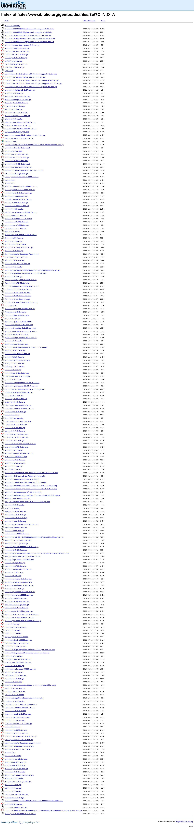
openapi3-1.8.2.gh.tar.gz (16, 543)
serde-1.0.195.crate (14, 672)
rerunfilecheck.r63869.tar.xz (18, 640)
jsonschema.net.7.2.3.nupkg (17, 376)
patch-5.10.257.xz (13, 576)
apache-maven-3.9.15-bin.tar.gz (19, 138)
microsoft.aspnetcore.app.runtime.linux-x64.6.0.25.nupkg (31, 473)
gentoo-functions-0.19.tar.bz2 (19, 325)
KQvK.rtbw (9, 71)
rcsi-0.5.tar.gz (12, 624)
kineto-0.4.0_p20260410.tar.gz (19, 392)
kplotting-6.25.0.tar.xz (16, 399)
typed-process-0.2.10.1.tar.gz (19, 740)
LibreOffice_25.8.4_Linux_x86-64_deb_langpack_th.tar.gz (31, 87)
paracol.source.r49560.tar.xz (18, 569)
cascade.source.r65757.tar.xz (18, 199)
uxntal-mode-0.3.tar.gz (15, 762)
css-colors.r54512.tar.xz (16, 222)
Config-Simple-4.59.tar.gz (17, 51)
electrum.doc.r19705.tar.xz (17, 264)
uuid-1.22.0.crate (13, 756)
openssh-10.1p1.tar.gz (15, 563)
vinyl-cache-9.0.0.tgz (15, 765)
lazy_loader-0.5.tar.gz (15, 411)
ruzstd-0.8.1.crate (13, 656)
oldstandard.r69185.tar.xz (17, 534)
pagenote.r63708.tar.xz (15, 566)
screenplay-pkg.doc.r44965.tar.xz (20, 669)
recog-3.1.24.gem (12, 630)
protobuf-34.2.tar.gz (14, 588)
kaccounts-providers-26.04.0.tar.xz (21, 386)
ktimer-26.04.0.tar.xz (15, 402)
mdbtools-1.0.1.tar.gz (15, 460)
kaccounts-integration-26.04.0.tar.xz (22, 383)
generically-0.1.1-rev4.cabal (18, 321)
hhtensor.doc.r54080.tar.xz (17, 354)
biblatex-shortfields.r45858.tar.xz (21, 186)
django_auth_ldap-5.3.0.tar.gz (19, 247)
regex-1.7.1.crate (13, 633)
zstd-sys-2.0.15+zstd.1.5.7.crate (20, 814)
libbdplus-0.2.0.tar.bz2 (16, 424)
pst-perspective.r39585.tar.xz (19, 595)
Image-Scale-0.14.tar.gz (16, 64)
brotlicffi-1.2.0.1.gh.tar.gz (18, 193)
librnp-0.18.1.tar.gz (14, 440)
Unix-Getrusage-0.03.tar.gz (17, 116)
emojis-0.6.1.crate (13, 267)
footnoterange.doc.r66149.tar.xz (20, 309)
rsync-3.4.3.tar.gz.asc (15, 646)
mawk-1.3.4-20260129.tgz (16, 457)
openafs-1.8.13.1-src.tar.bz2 (18, 540)
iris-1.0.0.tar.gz (13, 370)
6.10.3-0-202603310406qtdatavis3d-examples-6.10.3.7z (29, 29)
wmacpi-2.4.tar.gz (13, 785)
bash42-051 (9, 183)
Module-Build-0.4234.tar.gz (17, 96)
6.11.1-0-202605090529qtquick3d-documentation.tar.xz (29, 42)
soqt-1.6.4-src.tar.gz (15, 688)
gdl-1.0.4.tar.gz (12, 318)
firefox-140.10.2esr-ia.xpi (17, 292)
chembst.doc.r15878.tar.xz (17, 206)
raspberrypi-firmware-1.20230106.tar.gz (23, 621)
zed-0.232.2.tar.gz (13, 804)
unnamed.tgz (10, 752)
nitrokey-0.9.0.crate (14, 505)
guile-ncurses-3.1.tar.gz (16, 344)
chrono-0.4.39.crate (14, 209)
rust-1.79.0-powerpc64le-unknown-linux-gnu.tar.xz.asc (30, 650)
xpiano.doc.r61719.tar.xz (16, 794)
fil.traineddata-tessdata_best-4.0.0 (21, 286)
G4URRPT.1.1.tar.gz (13, 61)
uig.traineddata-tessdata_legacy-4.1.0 (22, 743)
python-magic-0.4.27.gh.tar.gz (19, 611)
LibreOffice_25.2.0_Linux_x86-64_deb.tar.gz (25, 77)
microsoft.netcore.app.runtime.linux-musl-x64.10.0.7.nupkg (32, 495)
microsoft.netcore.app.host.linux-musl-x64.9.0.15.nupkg (31, 489)
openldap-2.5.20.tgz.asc (16, 550)
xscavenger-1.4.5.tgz (14, 797)
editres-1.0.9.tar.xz (14, 260)
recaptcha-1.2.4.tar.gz (15, 627)
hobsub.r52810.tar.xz (14, 357)
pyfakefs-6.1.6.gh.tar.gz (16, 608)
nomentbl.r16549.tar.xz (15, 511)
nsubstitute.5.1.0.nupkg (16, 518)
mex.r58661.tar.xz (13, 469)
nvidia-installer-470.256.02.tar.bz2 (21, 524)
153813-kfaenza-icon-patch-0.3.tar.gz (22, 45)
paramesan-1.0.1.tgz (14, 572)
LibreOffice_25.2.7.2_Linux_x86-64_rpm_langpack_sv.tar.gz (32, 80)
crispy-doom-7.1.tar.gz (15, 215)
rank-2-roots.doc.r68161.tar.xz (19, 617)
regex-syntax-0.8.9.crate (16, 637)
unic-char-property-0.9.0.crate (19, 746)
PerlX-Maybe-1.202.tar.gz (16, 103)
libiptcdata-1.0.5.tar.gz (16, 434)
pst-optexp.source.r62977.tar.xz (20, 592)
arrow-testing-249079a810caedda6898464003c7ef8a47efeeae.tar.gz (34, 145)
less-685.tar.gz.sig (14, 418)
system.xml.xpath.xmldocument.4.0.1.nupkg (24, 698)
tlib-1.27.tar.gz (12, 727)
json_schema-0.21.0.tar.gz (17, 373)
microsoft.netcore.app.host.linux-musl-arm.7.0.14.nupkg (31, 485)
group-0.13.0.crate (13, 341)
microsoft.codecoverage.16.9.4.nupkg (21, 479)
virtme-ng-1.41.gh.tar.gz (16, 769)
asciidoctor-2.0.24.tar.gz (17, 157)
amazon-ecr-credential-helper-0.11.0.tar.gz (25, 135)
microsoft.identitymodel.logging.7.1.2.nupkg (25, 482)
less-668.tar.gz (12, 415)
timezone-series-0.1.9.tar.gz (18, 723)
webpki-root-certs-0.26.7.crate (19, 775)
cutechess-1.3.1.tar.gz (15, 228)
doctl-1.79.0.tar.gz (14, 251)
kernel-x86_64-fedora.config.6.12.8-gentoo (24, 389)
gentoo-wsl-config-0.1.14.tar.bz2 (20, 328)
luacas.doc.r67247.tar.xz (16, 447)
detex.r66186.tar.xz (14, 238)
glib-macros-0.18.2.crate (16, 334)
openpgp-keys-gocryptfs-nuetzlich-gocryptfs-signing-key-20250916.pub (37, 553)
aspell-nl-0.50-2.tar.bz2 (16, 161)
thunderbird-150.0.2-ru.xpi (17, 717)
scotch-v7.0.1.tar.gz (14, 666)
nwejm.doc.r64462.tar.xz (16, 527)
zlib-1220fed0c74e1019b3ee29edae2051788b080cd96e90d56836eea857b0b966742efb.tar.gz (43, 810)
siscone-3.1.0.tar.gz (14, 678)
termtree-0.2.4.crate (14, 701)
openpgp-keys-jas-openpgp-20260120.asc (22, 556)
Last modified (89, 20)
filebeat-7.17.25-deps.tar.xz (18, 289)
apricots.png (10, 141)
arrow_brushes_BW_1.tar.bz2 (17, 148)
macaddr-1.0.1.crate (14, 450)
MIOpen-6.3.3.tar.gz (14, 93)
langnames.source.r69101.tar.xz (19, 408)
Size (103, 20)
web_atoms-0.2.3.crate (15, 772)
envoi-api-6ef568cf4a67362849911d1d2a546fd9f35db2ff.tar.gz (32, 270)
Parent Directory (12, 25)
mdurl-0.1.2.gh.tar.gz (15, 463)
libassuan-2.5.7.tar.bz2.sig (18, 421)
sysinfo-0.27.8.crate (14, 695)
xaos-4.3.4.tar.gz (13, 788)
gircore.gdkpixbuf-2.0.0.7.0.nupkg (20, 331)
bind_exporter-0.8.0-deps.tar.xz (20, 190)
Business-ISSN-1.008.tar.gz (17, 48)
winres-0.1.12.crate (14, 778)
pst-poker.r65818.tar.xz (16, 598)
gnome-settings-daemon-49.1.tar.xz (20, 337)
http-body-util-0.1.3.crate (17, 360)
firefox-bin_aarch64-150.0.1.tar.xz (21, 302)
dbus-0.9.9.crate (12, 231)
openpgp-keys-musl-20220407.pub (19, 559)
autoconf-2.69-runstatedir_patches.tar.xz (24, 170)
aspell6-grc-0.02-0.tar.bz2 (17, 164)
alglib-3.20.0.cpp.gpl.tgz (17, 132)
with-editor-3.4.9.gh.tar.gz (18, 781)
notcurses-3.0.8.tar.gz (15, 514)
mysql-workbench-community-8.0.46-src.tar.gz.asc (27, 502)
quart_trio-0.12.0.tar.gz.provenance (21, 614)
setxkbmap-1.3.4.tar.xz (15, 675)
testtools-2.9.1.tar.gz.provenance (20, 704)
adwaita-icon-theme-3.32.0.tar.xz (20, 122)
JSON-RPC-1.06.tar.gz (14, 67)
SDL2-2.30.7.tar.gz (13, 109)
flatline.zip (10, 305)
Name (7, 20)
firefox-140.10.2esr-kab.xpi (18, 296)
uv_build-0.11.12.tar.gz (16, 759)
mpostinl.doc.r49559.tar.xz (17, 498)
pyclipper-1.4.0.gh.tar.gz (17, 604)
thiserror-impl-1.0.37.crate (18, 714)
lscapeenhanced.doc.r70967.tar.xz (20, 444)
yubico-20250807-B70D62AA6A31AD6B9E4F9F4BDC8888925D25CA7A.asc (34, 801)
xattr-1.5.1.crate (13, 791)
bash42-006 (9, 180)
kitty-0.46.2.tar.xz (14, 395)
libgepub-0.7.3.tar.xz (15, 431)
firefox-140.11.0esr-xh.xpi (17, 299)
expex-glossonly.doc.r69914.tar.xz (20, 280)
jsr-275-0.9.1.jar (13, 379)
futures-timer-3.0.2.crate (17, 315)
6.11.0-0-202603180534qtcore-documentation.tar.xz (28, 35)
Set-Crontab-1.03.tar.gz (16, 112)
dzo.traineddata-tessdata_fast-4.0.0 (21, 254)
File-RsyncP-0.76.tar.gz (16, 58)
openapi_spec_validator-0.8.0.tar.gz (21, 547)
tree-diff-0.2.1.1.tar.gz (16, 733)
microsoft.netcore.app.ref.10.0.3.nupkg (23, 492)
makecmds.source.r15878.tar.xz (19, 453)
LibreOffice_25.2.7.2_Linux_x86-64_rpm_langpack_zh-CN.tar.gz (33, 83)
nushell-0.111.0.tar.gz (15, 521)
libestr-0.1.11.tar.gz (15, 428)
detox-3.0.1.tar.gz (13, 241)
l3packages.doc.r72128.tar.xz (18, 405)
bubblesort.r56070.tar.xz (16, 196)
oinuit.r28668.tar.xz (14, 530)
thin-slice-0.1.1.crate (15, 711)
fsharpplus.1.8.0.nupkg (15, 312)
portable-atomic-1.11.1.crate (18, 582)
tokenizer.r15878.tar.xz (16, 730)
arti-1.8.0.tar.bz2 (13, 151)
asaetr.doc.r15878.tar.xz (16, 154)
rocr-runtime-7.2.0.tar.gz (17, 643)
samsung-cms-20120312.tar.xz (18, 662)
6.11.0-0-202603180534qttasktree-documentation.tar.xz (30, 38)
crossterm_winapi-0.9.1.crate (18, 218)
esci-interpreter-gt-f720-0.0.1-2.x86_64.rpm (25, 273)
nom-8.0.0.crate (12, 508)
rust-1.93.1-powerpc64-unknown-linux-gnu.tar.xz (27, 653)
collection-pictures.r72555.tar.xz (20, 212)
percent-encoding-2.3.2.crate (18, 579)
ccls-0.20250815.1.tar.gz (16, 202)
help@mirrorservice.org (184, 822)
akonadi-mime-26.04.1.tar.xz (18, 125)
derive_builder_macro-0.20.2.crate (20, 235)
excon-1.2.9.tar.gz (13, 276)
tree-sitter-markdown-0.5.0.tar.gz (20, 736)
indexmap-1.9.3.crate (14, 366)
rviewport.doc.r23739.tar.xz (18, 659)
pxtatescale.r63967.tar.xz (17, 601)
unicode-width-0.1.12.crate (17, 749)
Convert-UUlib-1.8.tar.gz (16, 54)
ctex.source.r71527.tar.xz (17, 225)
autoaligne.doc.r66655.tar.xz (18, 167)
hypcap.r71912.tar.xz (14, 363)
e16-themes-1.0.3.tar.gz (16, 257)
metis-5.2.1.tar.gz (13, 466)
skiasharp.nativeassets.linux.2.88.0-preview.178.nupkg (30, 685)
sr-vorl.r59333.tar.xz (15, 691)
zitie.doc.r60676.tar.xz (16, 807)
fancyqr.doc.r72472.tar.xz (17, 283)
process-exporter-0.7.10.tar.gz (19, 585)
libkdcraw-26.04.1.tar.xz (16, 437)
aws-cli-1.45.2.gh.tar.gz (16, 173)
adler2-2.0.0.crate (13, 119)
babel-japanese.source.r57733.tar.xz (21, 177)
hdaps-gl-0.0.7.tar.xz (15, 350)
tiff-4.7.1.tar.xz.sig (15, 720)
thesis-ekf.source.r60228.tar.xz (20, 707)
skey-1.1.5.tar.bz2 (13, 682)
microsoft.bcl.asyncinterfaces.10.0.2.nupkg (25, 476)
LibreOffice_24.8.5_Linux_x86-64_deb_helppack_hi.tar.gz (31, 74)
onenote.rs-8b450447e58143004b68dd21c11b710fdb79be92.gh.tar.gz (34, 537)
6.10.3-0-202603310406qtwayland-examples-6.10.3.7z (28, 32)
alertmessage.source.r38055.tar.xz (20, 128)
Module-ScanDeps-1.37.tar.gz (18, 99)
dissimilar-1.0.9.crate (15, 244)
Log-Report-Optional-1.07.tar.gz (20, 90)
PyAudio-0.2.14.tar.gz (15, 106)
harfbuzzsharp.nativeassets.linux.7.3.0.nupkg (26, 347)
